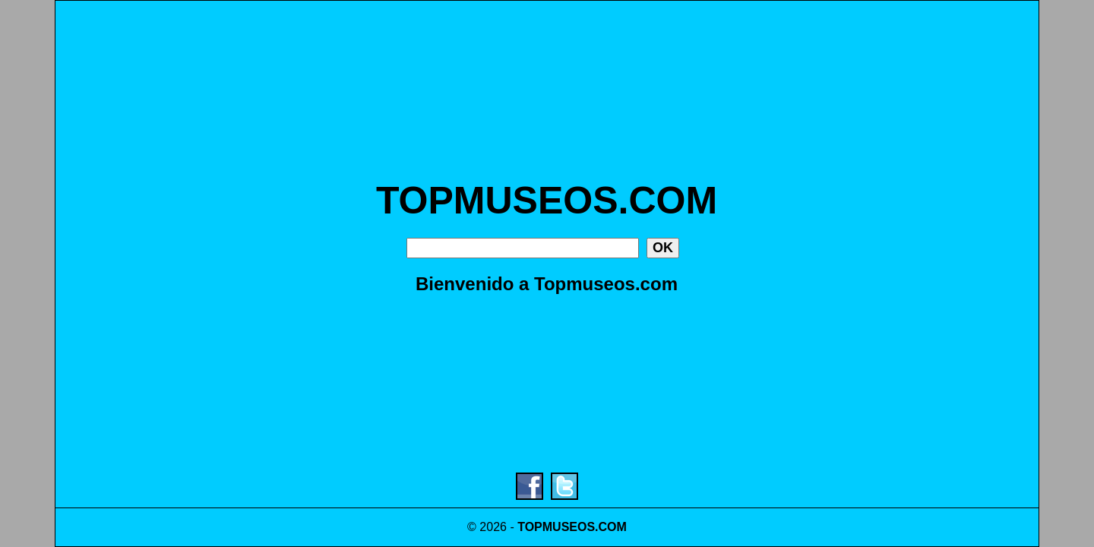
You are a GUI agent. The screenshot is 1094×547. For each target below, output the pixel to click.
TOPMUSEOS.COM (546, 200)
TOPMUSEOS (556, 526)
